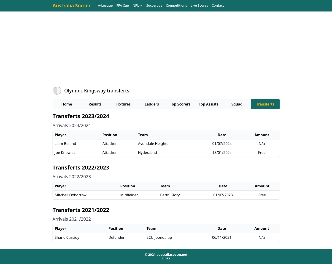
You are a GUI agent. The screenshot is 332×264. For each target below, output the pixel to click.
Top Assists (208, 104)
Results (95, 104)
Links (166, 258)
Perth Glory (170, 194)
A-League (105, 6)
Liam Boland (65, 143)
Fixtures (123, 104)
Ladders (152, 104)
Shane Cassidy (67, 237)
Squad (236, 104)
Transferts (265, 104)
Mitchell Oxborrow (70, 194)
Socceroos (154, 6)
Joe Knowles (65, 152)
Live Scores (199, 6)
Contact (218, 6)
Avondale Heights (153, 143)
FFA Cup (122, 6)
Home (66, 104)
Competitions (176, 6)
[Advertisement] (166, 53)
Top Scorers (180, 104)
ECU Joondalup (159, 237)
